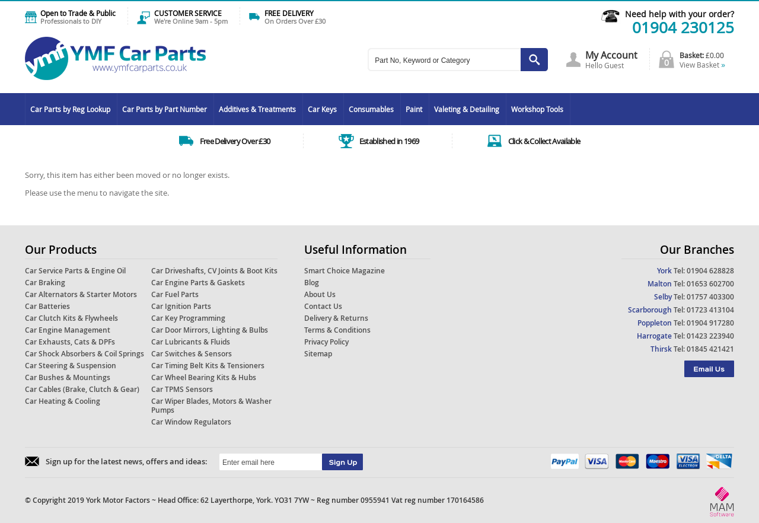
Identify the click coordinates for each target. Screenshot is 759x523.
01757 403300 (710, 297)
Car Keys (322, 109)
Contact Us (323, 306)
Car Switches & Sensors (191, 354)
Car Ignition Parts (181, 306)
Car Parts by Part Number (164, 109)
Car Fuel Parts (175, 294)
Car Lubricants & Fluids (190, 342)
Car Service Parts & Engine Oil (75, 271)
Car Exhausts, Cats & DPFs (70, 342)
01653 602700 (710, 284)
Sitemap (318, 354)
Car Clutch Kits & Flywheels (71, 318)
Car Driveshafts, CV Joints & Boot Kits (214, 271)
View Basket (702, 64)
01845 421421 (710, 349)
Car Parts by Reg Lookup (70, 109)
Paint (414, 109)
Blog (311, 283)
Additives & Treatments (257, 109)
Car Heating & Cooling (62, 401)
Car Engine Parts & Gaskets (198, 283)
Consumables (371, 109)
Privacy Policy (326, 342)
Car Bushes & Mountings (67, 377)
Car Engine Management (67, 330)
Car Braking (45, 283)
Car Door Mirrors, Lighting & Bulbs (209, 330)
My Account (611, 55)
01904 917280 (710, 323)
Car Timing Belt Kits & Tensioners (207, 366)
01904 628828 (710, 271)
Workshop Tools (537, 109)
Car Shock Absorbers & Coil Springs (84, 354)
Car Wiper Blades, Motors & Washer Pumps (211, 405)
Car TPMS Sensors (182, 389)
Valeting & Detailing (466, 109)
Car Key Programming (188, 318)
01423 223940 (710, 336)
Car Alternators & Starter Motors (81, 294)
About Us (320, 294)
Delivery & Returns (336, 318)
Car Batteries (47, 306)
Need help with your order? (679, 14)
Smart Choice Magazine (344, 271)
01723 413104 (710, 310)
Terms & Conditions (337, 330)
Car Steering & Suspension (70, 366)
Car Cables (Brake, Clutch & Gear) (82, 389)
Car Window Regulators (191, 422)
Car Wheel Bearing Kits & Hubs (203, 377)
